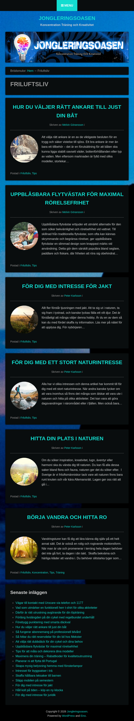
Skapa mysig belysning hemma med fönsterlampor (48, 665)
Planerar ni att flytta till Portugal (36, 661)
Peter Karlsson (72, 295)
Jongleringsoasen (67, 18)
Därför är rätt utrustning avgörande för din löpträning (49, 612)
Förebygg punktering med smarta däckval (42, 622)
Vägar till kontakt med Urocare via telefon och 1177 (49, 602)
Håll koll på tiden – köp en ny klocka (39, 690)
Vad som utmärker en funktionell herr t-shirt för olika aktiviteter (56, 607)
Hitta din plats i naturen (67, 438)
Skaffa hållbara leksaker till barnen (38, 675)
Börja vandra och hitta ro (67, 517)
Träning (60, 572)
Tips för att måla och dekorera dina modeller (44, 651)
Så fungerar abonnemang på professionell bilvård (48, 632)
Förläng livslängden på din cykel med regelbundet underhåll (54, 617)
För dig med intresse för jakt (67, 286)
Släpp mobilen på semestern (34, 680)
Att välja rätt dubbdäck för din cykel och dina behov (49, 641)
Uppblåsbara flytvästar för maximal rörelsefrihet (46, 646)
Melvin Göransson (72, 124)
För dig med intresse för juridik (35, 695)
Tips (34, 173)
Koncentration (40, 572)
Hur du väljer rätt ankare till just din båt (40, 627)
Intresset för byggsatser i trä (33, 670)
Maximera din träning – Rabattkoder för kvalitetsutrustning (53, 656)
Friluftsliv (26, 173)
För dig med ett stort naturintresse (67, 362)
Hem (30, 70)
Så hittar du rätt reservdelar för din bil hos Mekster (48, 636)
